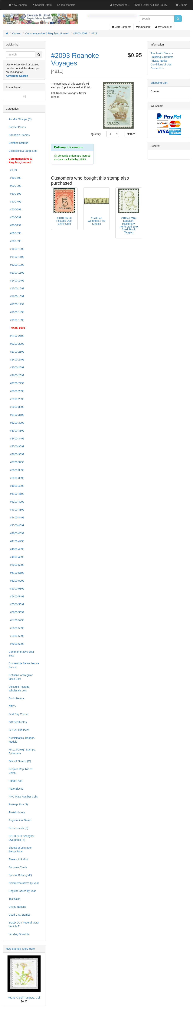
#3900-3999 (16, 478)
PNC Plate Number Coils (23, 796)
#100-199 (15, 177)
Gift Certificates (18, 722)
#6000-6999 (16, 643)
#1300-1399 (16, 272)
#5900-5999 (16, 635)
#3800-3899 (16, 470)
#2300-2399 (16, 351)
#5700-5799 (16, 620)
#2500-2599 (16, 367)
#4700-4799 (16, 541)
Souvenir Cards (18, 867)
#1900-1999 (16, 320)
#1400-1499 (16, 280)
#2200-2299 (16, 343)
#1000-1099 (16, 248)
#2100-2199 (16, 335)
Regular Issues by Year (22, 890)
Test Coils (14, 898)
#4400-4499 (16, 517)
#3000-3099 (16, 406)
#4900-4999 (16, 556)
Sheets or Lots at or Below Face (20, 849)
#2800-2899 (16, 391)
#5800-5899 (16, 628)
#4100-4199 (16, 493)
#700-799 (15, 225)
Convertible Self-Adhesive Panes (24, 665)
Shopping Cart (159, 82)
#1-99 (13, 169)
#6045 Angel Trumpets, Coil (24, 997)
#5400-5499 (16, 596)
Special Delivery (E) (20, 875)
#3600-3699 (16, 454)
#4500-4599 (16, 525)
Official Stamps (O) (20, 761)
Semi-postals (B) (18, 828)
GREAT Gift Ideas (19, 730)
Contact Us (157, 68)
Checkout (143, 26)
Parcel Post (15, 780)
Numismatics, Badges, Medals (22, 739)
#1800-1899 (16, 312)
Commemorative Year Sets (21, 653)
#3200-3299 (16, 422)
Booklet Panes (17, 127)
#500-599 (15, 209)
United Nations (17, 906)
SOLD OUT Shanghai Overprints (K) (21, 838)
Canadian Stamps (19, 135)
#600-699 (15, 217)
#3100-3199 (16, 414)
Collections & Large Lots (23, 150)
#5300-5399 (16, 588)
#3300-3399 (16, 430)
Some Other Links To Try (152, 4)
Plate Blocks (16, 788)
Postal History (17, 812)
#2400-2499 (16, 359)
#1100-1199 (16, 256)
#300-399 (15, 193)
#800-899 (15, 233)
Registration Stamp (20, 820)
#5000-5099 (16, 564)
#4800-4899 (16, 549)
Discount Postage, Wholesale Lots (19, 688)
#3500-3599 (16, 446)
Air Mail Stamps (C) (20, 119)
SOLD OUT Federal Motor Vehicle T (24, 924)
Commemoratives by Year (24, 883)
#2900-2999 (16, 399)
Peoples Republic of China (20, 771)
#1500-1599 (16, 288)
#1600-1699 (16, 296)
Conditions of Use (161, 64)
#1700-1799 (16, 304)
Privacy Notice (159, 60)
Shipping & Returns (162, 56)
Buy (131, 133)
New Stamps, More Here (20, 948)
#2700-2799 (16, 383)
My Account (163, 26)
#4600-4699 (16, 533)
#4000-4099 (16, 485)
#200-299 (15, 185)
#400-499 (15, 201)
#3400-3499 (16, 438)
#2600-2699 (16, 375)
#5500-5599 (16, 604)
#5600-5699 (16, 612)
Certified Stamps (18, 142)
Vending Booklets (19, 934)
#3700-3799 (16, 462)
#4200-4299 (16, 501)
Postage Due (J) (18, 804)
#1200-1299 (16, 264)
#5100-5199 (16, 572)
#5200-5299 (16, 580)
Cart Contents (121, 26)
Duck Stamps (16, 698)
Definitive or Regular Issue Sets (21, 677)
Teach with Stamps (162, 53)
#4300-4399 (16, 509)
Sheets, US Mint (18, 859)
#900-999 (15, 241)
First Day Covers (18, 714)
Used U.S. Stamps (19, 914)
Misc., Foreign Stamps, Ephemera (22, 751)
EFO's (12, 706)
